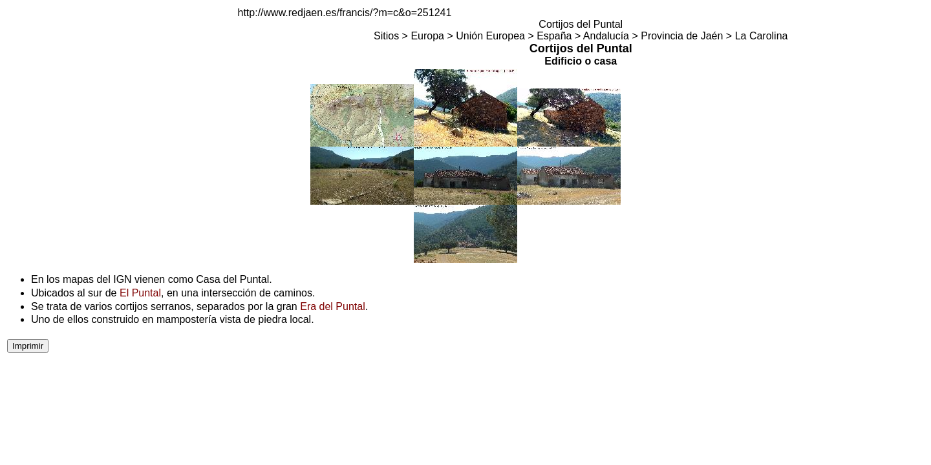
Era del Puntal (332, 306)
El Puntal (140, 292)
